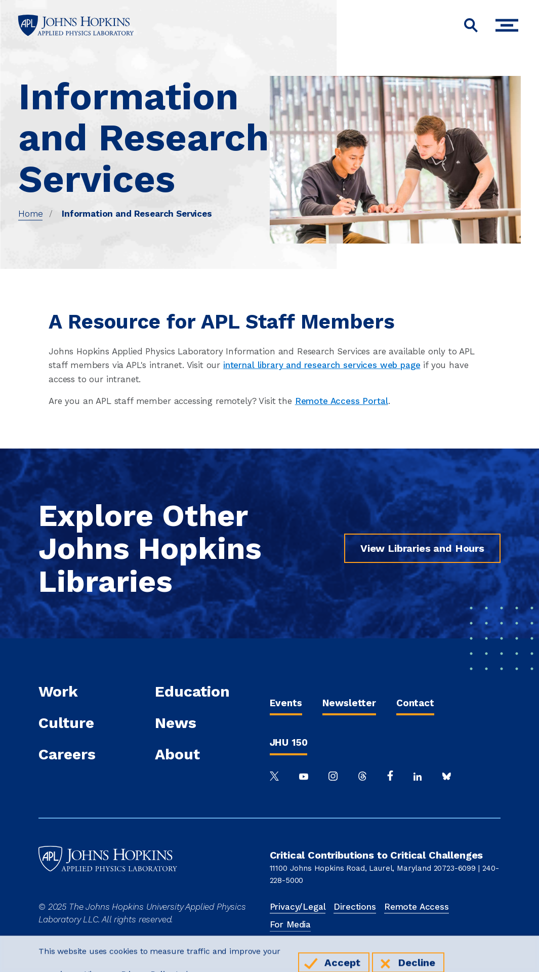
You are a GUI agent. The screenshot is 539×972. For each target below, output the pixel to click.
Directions (355, 907)
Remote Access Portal (341, 401)
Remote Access (416, 907)
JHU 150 (289, 742)
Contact (415, 703)
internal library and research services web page (321, 365)
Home (30, 214)
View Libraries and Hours (422, 548)
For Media (290, 924)
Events (286, 703)
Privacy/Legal (298, 907)
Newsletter (349, 703)
